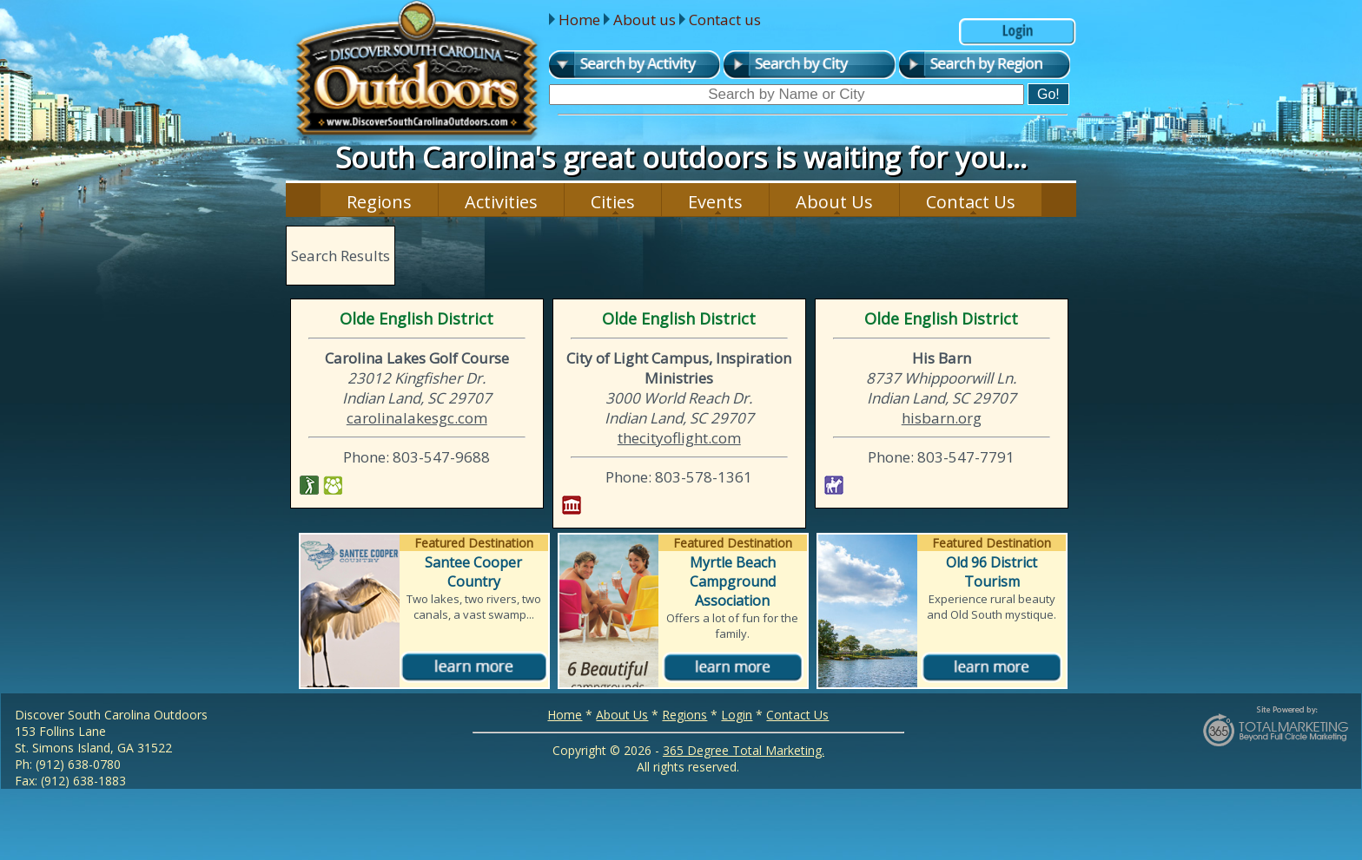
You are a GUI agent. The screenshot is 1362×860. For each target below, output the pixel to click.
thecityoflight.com (679, 438)
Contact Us (970, 201)
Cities (613, 201)
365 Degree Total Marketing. (743, 750)
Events (715, 201)
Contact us (725, 20)
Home (579, 20)
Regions (379, 201)
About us (644, 20)
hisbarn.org (942, 418)
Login (736, 714)
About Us (834, 201)
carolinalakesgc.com (417, 418)
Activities (501, 201)
